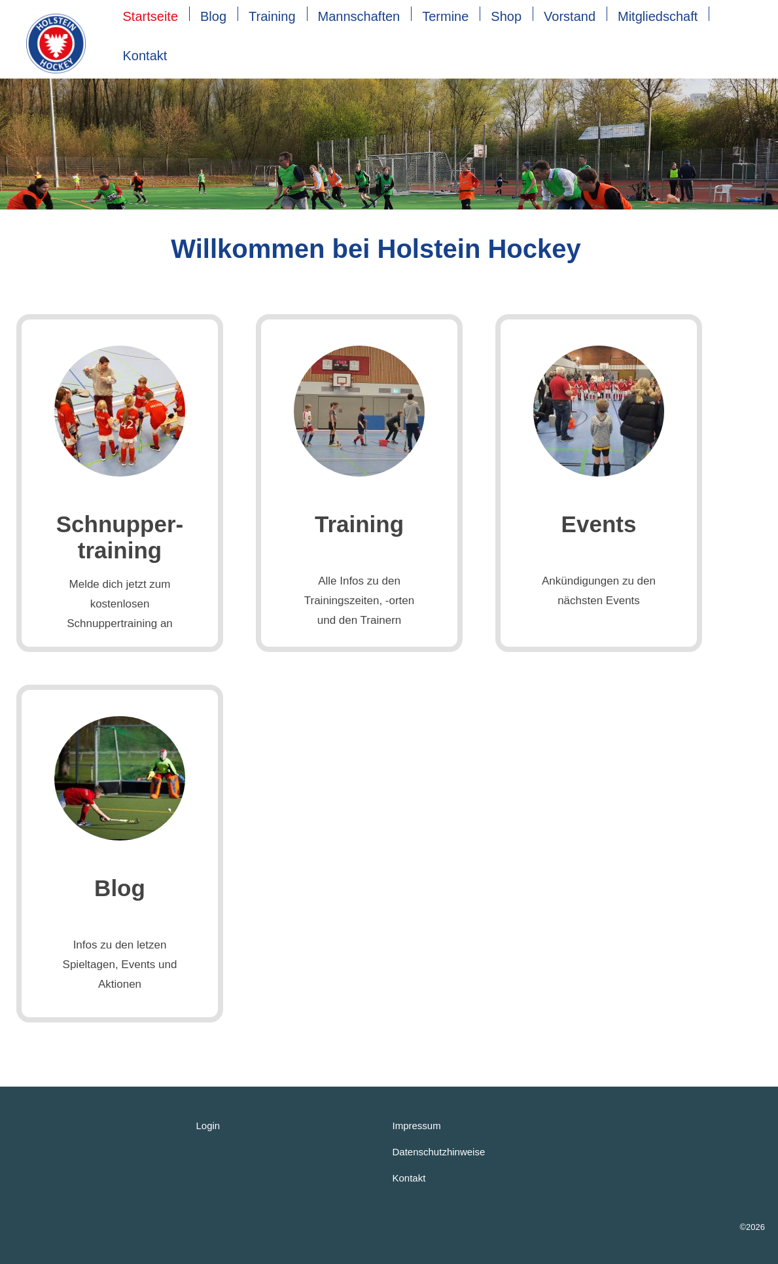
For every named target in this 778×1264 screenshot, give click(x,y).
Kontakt (145, 55)
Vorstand (569, 16)
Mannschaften (359, 16)
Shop (506, 16)
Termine (445, 16)
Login (208, 1125)
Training (272, 16)
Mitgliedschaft (658, 16)
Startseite (150, 16)
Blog (213, 16)
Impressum (417, 1125)
